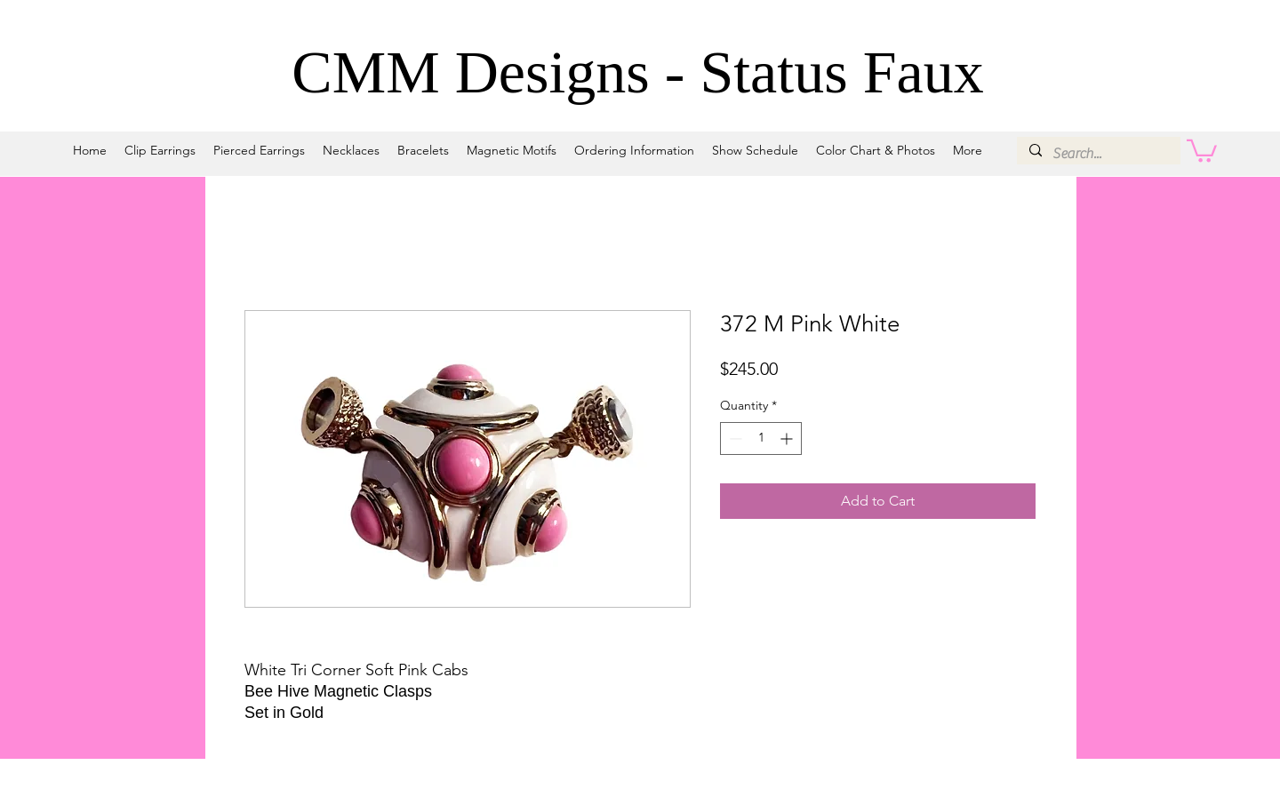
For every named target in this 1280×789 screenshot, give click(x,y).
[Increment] (788, 438)
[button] (1202, 150)
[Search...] (1097, 154)
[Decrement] (734, 438)
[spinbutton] (761, 438)
